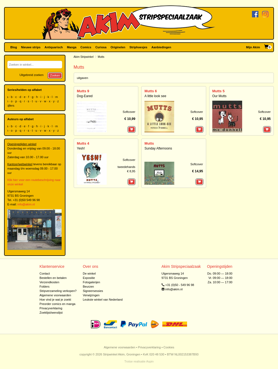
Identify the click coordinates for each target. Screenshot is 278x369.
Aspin (150, 361)
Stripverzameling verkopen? (58, 290)
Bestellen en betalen (53, 277)
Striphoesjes (138, 47)
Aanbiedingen (161, 47)
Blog (13, 47)
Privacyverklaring (51, 308)
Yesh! (81, 148)
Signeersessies (93, 290)
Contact (45, 273)
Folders (45, 286)
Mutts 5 (218, 91)
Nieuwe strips (31, 47)
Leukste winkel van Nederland (103, 299)
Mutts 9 (83, 91)
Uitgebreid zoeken (32, 75)
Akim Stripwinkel (83, 56)
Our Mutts (219, 96)
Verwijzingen (91, 295)
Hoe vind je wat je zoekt (55, 299)
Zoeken (55, 75)
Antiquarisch (54, 47)
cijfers (10, 105)
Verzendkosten (49, 282)
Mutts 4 (83, 143)
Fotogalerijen (91, 282)
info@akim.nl (26, 204)
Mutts (149, 143)
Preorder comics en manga (57, 304)
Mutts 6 (150, 91)
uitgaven (82, 77)
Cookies (168, 347)
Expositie (89, 277)
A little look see (155, 96)
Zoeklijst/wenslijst (51, 312)
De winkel (89, 273)
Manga (71, 47)
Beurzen (88, 286)
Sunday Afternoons (158, 148)
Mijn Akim (253, 47)
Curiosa (100, 47)
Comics (85, 47)
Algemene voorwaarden (55, 295)
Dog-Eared (85, 96)
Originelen (117, 47)
